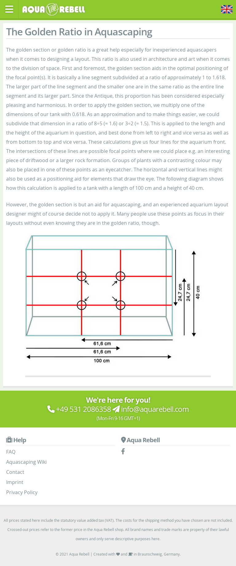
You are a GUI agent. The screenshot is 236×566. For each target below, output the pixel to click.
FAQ (10, 451)
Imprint (14, 482)
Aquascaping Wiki (26, 462)
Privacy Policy (21, 492)
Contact (15, 472)
